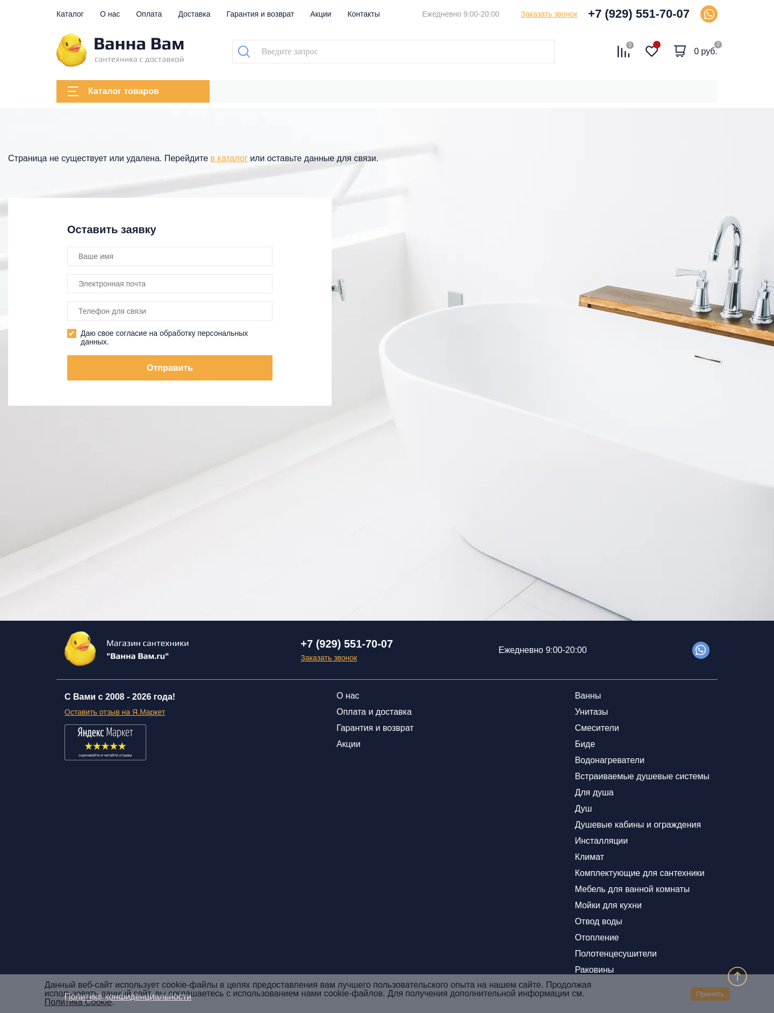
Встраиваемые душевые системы (642, 776)
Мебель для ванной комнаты (632, 889)
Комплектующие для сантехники (639, 873)
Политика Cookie (78, 1002)
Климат (589, 856)
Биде (585, 744)
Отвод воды (598, 921)
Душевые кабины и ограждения (638, 824)
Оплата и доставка (374, 711)
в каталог (229, 158)
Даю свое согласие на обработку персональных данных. (164, 337)
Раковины (594, 969)
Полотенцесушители (615, 953)
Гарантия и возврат (261, 14)
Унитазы (591, 711)
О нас (110, 14)
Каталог (70, 14)
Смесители (597, 727)
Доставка (194, 14)
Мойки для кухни (608, 905)
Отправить (170, 367)
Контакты (363, 14)
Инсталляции (601, 840)
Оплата (149, 14)
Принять (710, 994)
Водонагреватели (609, 760)
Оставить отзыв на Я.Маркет (114, 712)
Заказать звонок (549, 14)
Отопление (597, 937)
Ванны (588, 695)
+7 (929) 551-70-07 (639, 13)
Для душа (594, 792)
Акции (320, 14)
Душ (583, 808)
